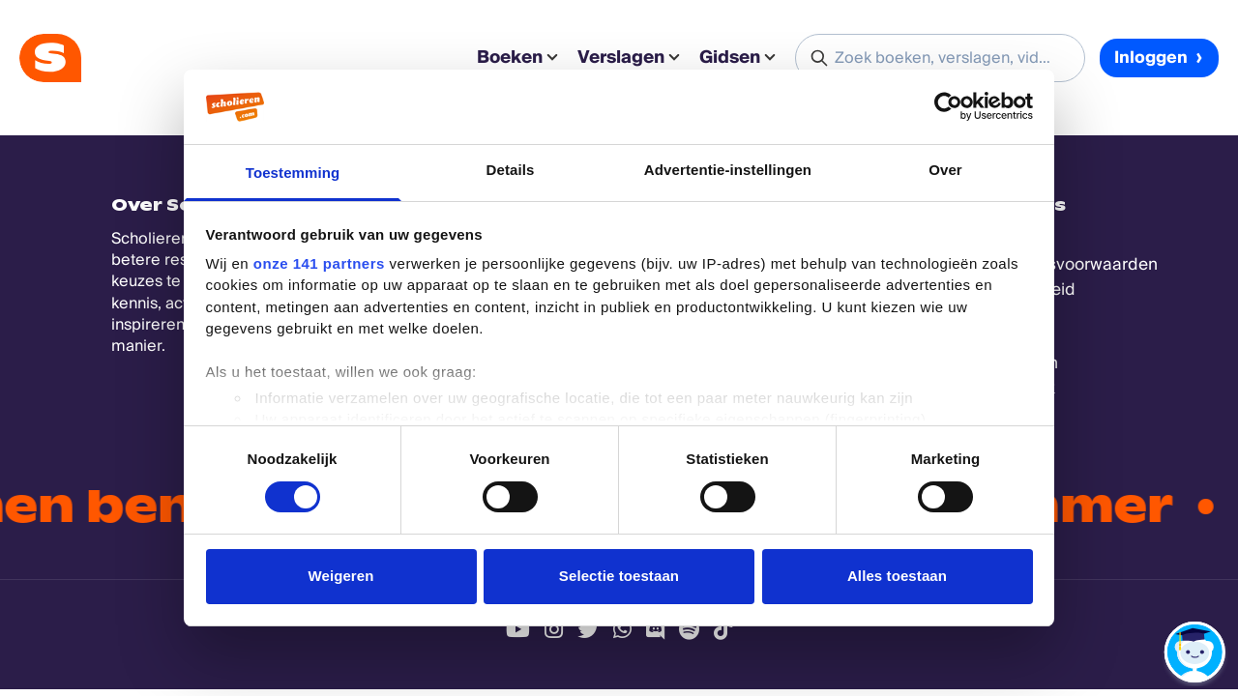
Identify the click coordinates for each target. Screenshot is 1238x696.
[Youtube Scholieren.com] (518, 630)
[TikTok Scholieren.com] (723, 630)
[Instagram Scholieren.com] (554, 630)
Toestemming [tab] (293, 172)
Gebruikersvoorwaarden (1064, 264)
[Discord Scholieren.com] (655, 630)
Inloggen (1159, 57)
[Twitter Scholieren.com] (588, 630)
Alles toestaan (897, 575)
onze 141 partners (319, 263)
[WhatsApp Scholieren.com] (622, 630)
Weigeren (340, 575)
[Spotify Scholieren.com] (689, 630)
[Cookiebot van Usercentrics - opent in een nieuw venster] (948, 106)
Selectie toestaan (619, 575)
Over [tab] (945, 169)
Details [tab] (510, 169)
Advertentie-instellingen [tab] (727, 169)
